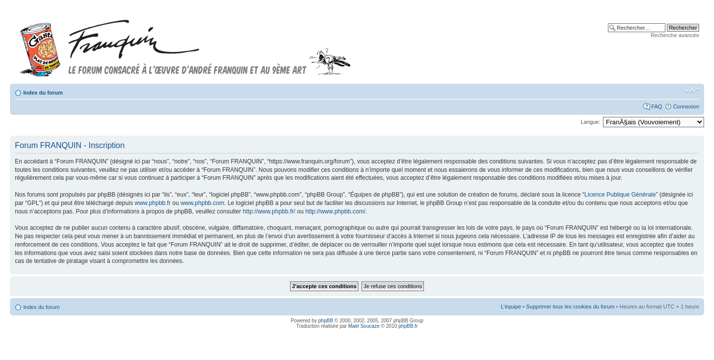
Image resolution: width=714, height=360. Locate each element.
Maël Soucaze (363, 326)
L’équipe (511, 306)
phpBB (325, 320)
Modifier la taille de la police (692, 90)
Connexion (686, 106)
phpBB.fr (408, 326)
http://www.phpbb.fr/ (269, 211)
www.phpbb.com (202, 203)
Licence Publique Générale (620, 194)
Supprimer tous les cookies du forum (570, 306)
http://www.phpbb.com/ (335, 211)
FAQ (656, 106)
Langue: (590, 122)
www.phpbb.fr (152, 203)
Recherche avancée (675, 35)
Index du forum (42, 93)
